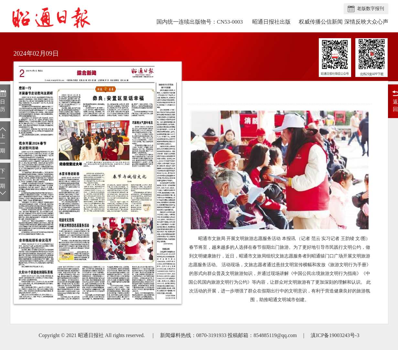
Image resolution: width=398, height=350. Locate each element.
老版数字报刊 (370, 8)
